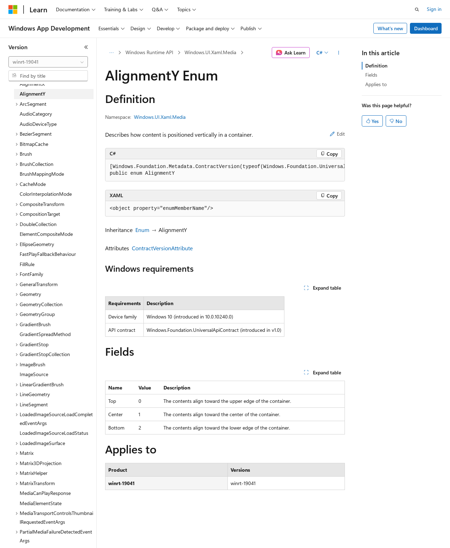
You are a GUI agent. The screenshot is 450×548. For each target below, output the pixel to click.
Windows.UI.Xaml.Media (210, 52)
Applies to (376, 84)
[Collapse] (86, 47)
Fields (371, 74)
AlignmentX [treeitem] (32, 83)
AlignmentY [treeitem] (32, 93)
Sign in (434, 9)
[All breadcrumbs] (111, 52)
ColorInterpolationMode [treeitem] (46, 194)
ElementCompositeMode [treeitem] (46, 234)
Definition (376, 65)
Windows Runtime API (149, 52)
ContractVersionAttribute (162, 248)
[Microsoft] (13, 9)
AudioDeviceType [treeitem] (38, 124)
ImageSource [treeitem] (34, 374)
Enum (142, 229)
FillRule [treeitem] (27, 264)
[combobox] (48, 61)
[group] (225, 170)
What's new (390, 28)
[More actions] (339, 52)
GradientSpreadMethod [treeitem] (45, 334)
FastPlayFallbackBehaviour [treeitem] (48, 254)
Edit (337, 133)
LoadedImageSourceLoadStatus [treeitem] (54, 433)
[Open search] (417, 9)
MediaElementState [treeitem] (41, 503)
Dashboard (426, 28)
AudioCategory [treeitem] (36, 113)
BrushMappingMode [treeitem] (42, 173)
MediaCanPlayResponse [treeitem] (45, 493)
